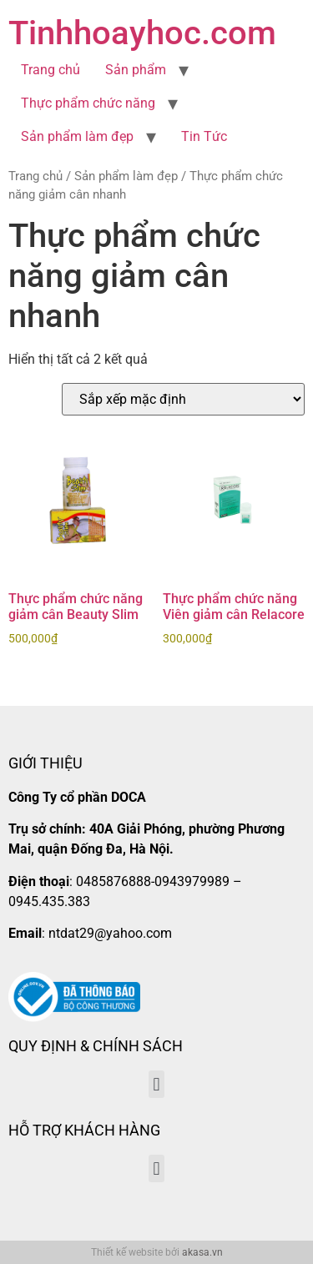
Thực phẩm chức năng (88, 103)
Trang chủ (50, 70)
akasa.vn (202, 1252)
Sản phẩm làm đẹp (77, 136)
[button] (156, 1084)
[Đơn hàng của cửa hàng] (183, 399)
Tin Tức (204, 136)
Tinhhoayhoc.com (142, 33)
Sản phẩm (135, 70)
